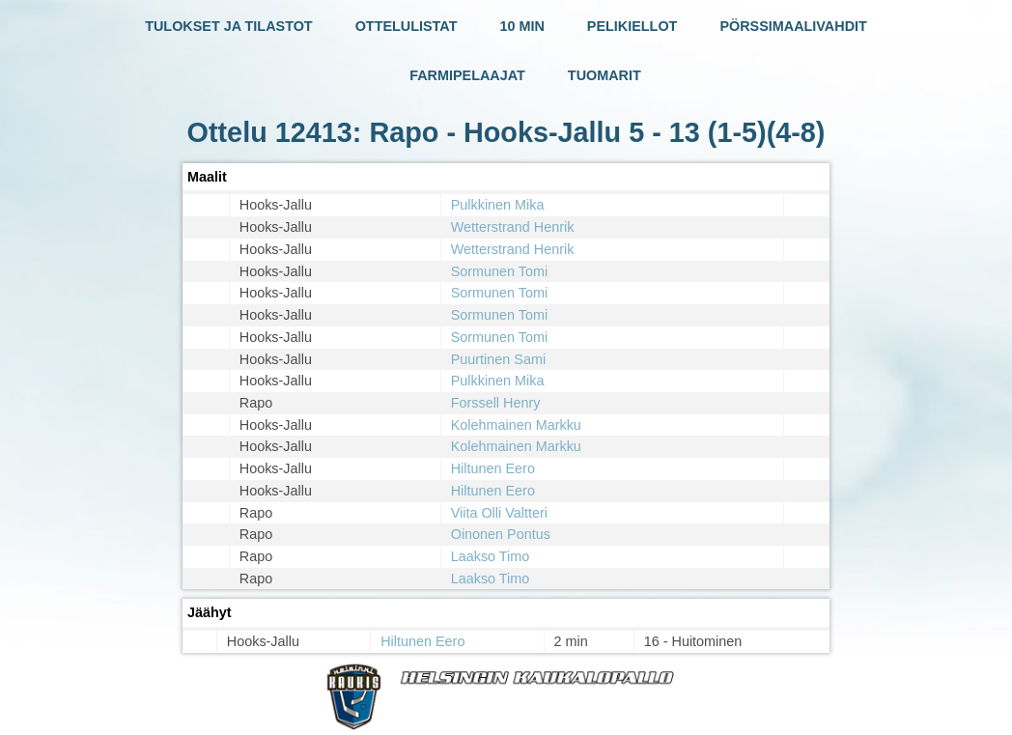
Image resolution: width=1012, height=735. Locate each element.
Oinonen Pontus (500, 534)
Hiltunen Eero (493, 468)
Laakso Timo (490, 556)
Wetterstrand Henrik (513, 227)
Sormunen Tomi (499, 271)
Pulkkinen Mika (498, 204)
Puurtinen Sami (498, 359)
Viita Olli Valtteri (499, 513)
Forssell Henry (496, 402)
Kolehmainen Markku (516, 425)
